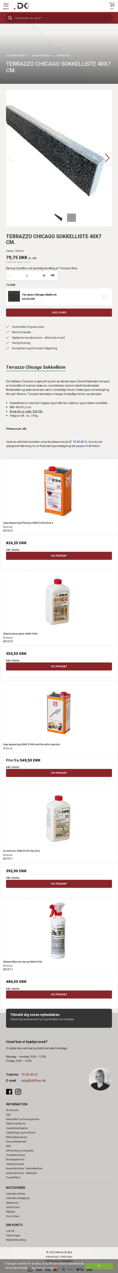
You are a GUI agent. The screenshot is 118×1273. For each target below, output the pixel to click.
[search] (59, 17)
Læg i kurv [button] (59, 312)
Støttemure (12, 1203)
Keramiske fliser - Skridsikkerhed (24, 1168)
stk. (53, 275)
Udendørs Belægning (17, 1198)
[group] (59, 158)
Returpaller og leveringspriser (22, 1119)
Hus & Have (12, 1216)
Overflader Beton (15, 1155)
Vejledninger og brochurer (20, 1132)
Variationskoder (15, 1164)
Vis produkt (59, 556)
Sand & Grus (13, 1207)
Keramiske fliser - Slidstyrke (21, 1173)
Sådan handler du (16, 1123)
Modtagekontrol (15, 1159)
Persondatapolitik (16, 1141)
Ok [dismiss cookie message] (98, 1266)
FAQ (8, 1115)
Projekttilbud (13, 1177)
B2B (8, 1146)
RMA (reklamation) (16, 1137)
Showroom (12, 1110)
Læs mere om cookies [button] (44, 1268)
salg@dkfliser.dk (33, 1080)
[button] (107, 158)
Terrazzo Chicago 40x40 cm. (39, 295)
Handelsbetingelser (17, 1128)
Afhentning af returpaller (20, 1150)
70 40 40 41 (29, 1074)
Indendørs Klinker (15, 1194)
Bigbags (10, 1211)
